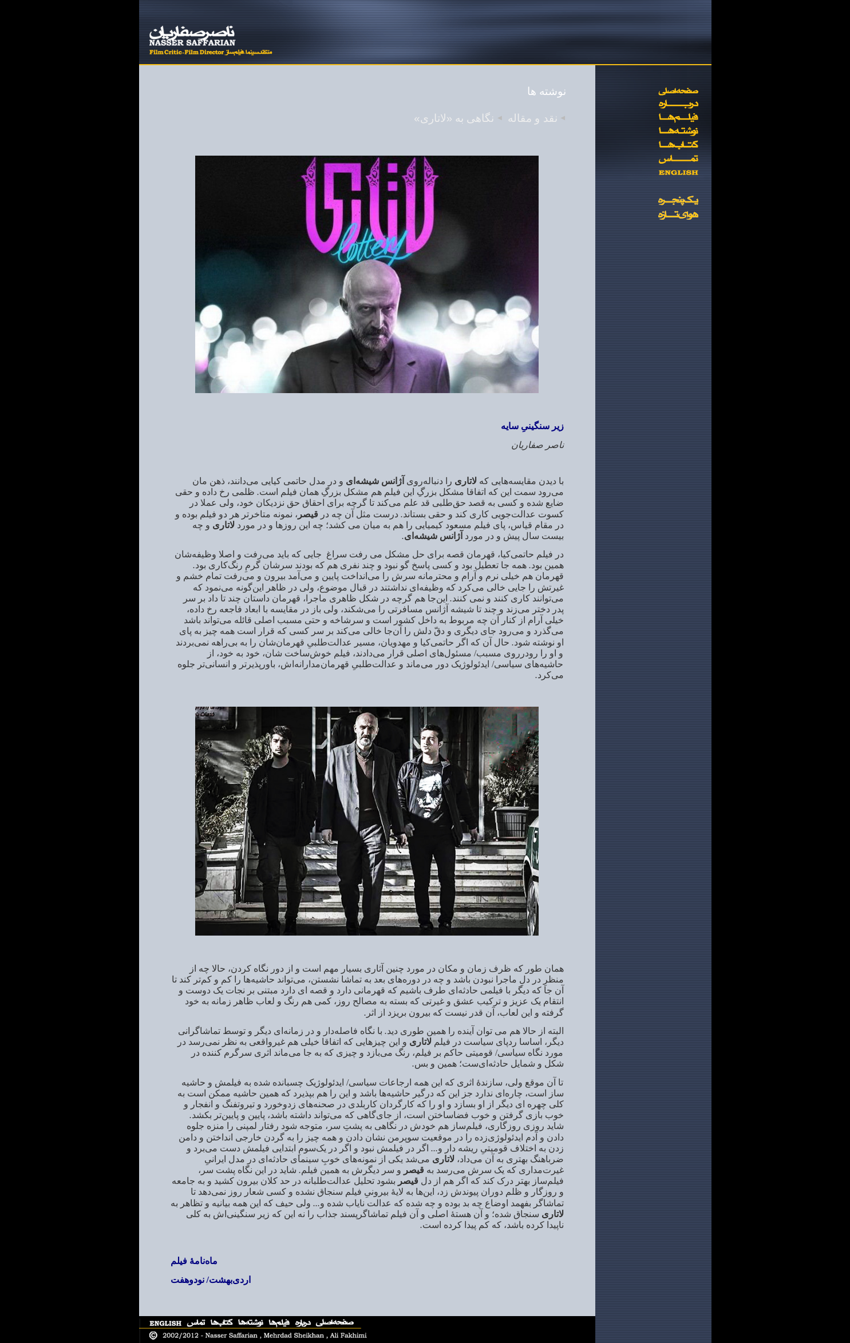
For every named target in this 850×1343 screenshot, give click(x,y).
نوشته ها (546, 91)
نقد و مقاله (532, 118)
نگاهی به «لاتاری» (454, 118)
